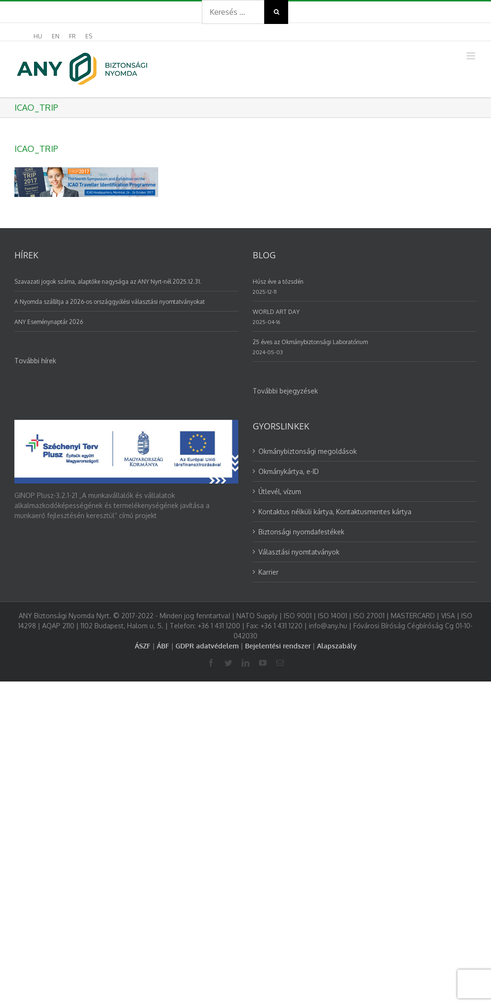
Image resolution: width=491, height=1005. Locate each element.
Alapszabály (337, 646)
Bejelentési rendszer (278, 646)
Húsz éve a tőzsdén (278, 281)
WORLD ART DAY (276, 311)
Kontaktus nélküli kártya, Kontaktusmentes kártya (334, 512)
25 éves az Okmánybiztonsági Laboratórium (310, 342)
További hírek (35, 361)
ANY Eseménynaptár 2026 (48, 321)
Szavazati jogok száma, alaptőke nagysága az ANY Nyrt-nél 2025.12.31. (107, 281)
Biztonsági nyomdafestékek (301, 532)
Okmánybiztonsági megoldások (307, 451)
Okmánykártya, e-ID (288, 471)
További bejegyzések (285, 391)
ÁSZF (143, 646)
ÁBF (163, 646)
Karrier (268, 572)
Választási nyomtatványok (298, 552)
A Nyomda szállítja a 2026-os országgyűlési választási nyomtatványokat (109, 301)
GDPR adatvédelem (207, 646)
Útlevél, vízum (279, 491)
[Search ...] (233, 12)
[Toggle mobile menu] (472, 56)
